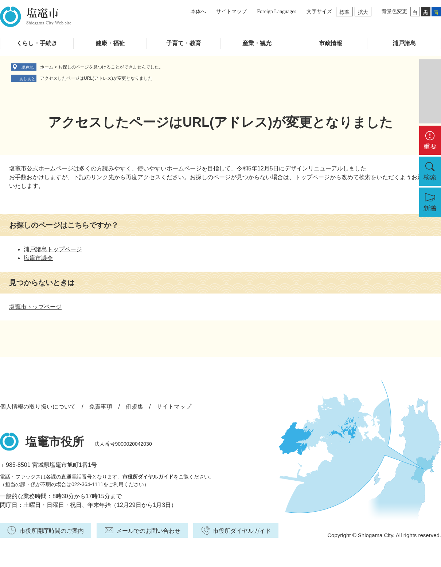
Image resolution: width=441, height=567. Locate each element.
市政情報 (330, 43)
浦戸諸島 (404, 43)
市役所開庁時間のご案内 (52, 531)
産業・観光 (257, 43)
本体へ (198, 11)
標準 (344, 12)
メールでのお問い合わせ (148, 531)
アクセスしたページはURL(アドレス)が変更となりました (96, 78)
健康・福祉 (110, 43)
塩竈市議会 (38, 258)
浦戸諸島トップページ (53, 249)
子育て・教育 (183, 43)
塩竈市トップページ (35, 307)
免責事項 (100, 406)
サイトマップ (231, 11)
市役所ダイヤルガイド (147, 477)
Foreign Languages (276, 11)
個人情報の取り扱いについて (38, 406)
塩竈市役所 (55, 441)
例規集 (134, 406)
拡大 (363, 12)
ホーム (46, 67)
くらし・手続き (36, 43)
